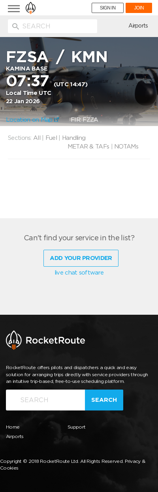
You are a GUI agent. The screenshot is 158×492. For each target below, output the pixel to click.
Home (12, 427)
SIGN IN (108, 8)
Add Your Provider (81, 258)
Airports (138, 25)
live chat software (79, 272)
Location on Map (32, 119)
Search (104, 399)
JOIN (139, 8)
